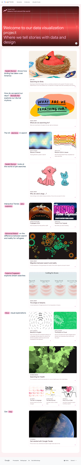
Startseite (19, 2)
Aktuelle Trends (36, 2)
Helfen (66, 460)
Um (29, 460)
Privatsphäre (16, 460)
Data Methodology (35, 460)
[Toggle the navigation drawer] (2, 2)
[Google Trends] (9, 2)
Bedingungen (23, 460)
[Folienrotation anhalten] (76, 43)
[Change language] (74, 460)
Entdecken (27, 2)
